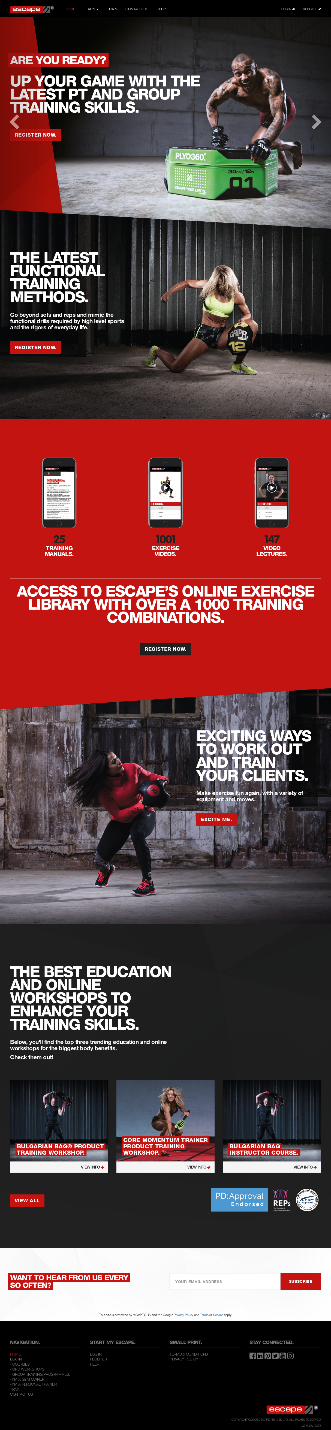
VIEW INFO (92, 1167)
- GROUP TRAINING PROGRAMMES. (40, 1374)
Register (98, 1359)
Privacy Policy (183, 1314)
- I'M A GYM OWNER (27, 1379)
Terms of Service (211, 1314)
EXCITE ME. (216, 819)
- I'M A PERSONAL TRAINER (33, 1384)
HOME (70, 9)
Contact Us (21, 1394)
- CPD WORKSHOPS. (28, 1369)
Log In (96, 1354)
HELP (161, 9)
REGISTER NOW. (36, 347)
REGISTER (312, 9)
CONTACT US (136, 9)
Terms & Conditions (189, 1354)
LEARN (91, 9)
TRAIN (112, 9)
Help (94, 1364)
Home (15, 1354)
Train (15, 1389)
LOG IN (288, 9)
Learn (16, 1359)
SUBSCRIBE (300, 1281)
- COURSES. (20, 1364)
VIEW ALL (27, 1200)
